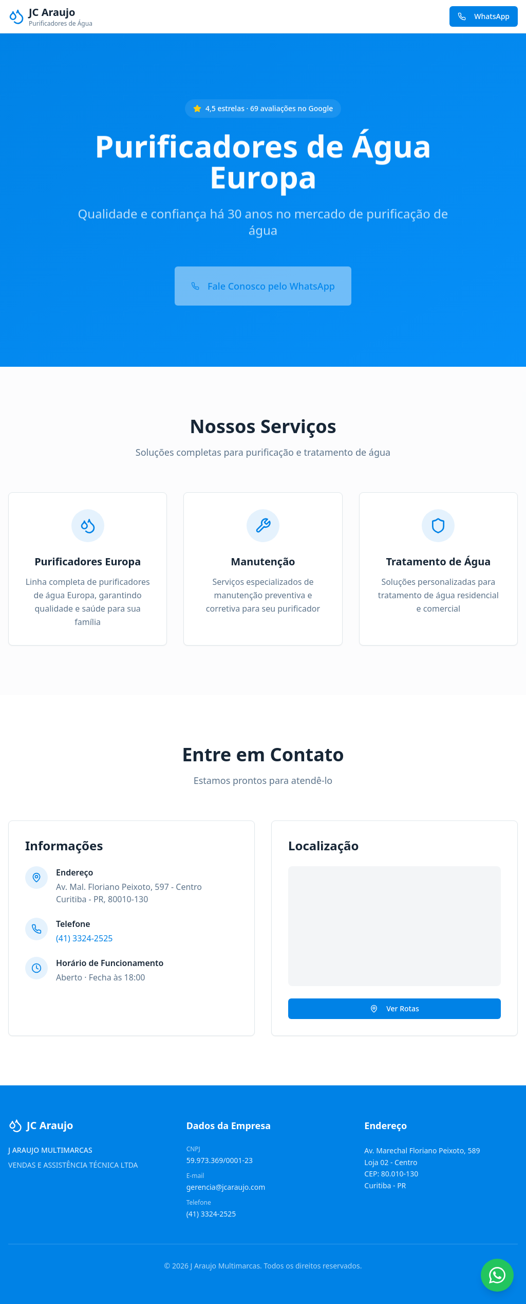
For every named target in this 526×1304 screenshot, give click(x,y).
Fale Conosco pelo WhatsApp (263, 281)
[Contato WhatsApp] (497, 1275)
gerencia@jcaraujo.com (226, 1187)
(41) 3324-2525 (84, 938)
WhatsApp (484, 16)
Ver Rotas (394, 1008)
